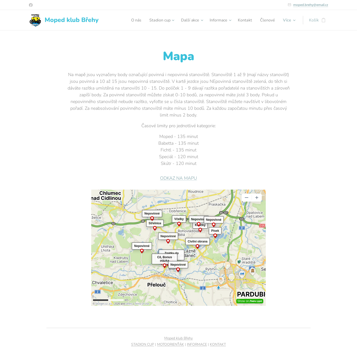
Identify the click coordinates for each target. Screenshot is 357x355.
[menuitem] (129, 20)
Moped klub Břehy (178, 338)
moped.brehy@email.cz (310, 4)
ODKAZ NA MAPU (178, 178)
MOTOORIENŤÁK (170, 344)
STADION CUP (142, 344)
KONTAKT (218, 344)
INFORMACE (197, 344)
